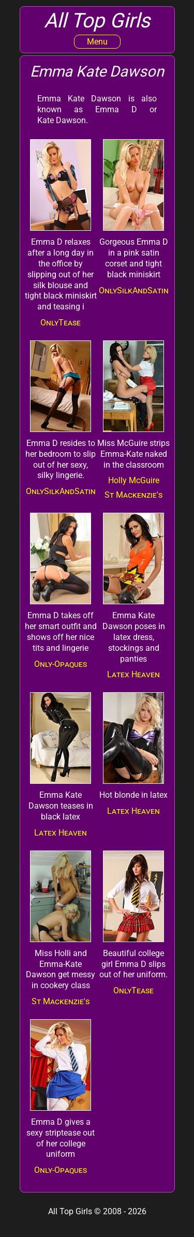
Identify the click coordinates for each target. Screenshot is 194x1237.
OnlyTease (60, 322)
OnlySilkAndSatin (134, 290)
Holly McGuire (133, 480)
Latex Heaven (133, 674)
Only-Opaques (60, 664)
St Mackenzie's (133, 495)
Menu (97, 42)
